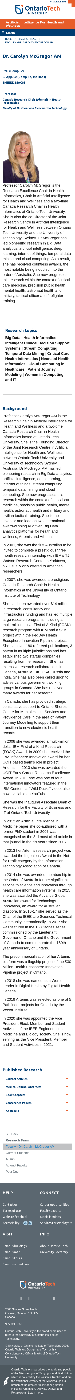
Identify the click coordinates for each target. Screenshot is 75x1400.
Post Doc (12, 1171)
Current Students (17, 1153)
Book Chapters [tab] (15, 1094)
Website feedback (15, 1216)
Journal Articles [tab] (16, 1078)
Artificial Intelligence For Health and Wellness (35, 23)
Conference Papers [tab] (18, 1102)
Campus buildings (15, 1246)
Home (8, 39)
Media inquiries (50, 1216)
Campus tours (12, 1258)
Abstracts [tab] (12, 1110)
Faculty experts (50, 1210)
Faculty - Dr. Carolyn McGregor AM (30, 1146)
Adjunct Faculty (16, 1165)
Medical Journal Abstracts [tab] (23, 1086)
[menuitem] (11, 39)
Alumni (10, 1159)
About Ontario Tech (54, 1246)
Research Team (27, 39)
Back (14, 1134)
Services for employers (56, 1223)
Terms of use (12, 1210)
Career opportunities (54, 1204)
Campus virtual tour (16, 1264)
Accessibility (11, 1223)
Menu (10, 32)
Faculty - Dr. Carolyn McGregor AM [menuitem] (29, 42)
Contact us (10, 1204)
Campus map (11, 1252)
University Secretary (54, 1252)
